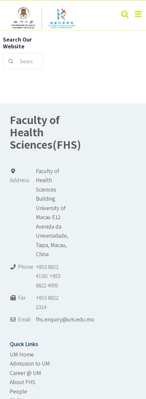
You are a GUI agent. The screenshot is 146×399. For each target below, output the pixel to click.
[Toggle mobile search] (124, 14)
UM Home (22, 354)
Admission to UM (30, 363)
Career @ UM (25, 373)
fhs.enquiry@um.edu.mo (65, 319)
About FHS (22, 382)
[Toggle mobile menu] (139, 14)
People (18, 391)
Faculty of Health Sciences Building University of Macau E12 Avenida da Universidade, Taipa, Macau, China (52, 212)
